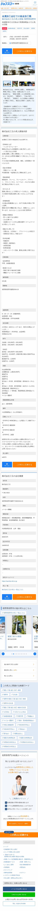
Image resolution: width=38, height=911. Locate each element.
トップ (6, 846)
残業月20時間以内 (25, 738)
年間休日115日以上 (9, 747)
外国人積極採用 (8, 725)
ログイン (23, 872)
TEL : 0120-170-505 (19, 903)
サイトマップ (8, 870)
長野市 (4, 31)
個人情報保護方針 (25, 864)
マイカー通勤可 (8, 720)
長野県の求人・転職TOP (17, 8)
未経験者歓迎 (11, 28)
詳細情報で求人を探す (10, 849)
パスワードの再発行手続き (12, 875)
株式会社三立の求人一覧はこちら (12, 589)
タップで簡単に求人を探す (12, 852)
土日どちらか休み (19, 712)
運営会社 (23, 867)
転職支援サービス (9, 862)
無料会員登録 (8, 872)
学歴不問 (19, 28)
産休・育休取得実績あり (25, 720)
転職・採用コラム (25, 862)
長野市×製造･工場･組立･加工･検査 (14, 699)
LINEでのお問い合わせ (19, 894)
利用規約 (7, 867)
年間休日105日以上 (9, 742)
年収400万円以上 (8, 729)
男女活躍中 (27, 28)
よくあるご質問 (8, 864)
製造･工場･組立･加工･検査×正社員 (14, 708)
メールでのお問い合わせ (19, 889)
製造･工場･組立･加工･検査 (11, 690)
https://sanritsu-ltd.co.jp (9, 581)
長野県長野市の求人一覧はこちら (13, 613)
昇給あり (21, 729)
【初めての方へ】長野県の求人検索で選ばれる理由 (14, 855)
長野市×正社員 (7, 703)
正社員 (4, 28)
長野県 (33, 28)
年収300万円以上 (23, 725)
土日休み (5, 712)
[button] (3, 653)
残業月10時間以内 (8, 738)
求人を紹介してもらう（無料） (19, 823)
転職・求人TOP (5, 8)
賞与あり (5, 734)
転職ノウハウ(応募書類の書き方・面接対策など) (18, 859)
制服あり (30, 716)
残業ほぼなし (18, 734)
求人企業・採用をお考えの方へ (13, 878)
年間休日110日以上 (26, 742)
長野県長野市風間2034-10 (19, 43)
